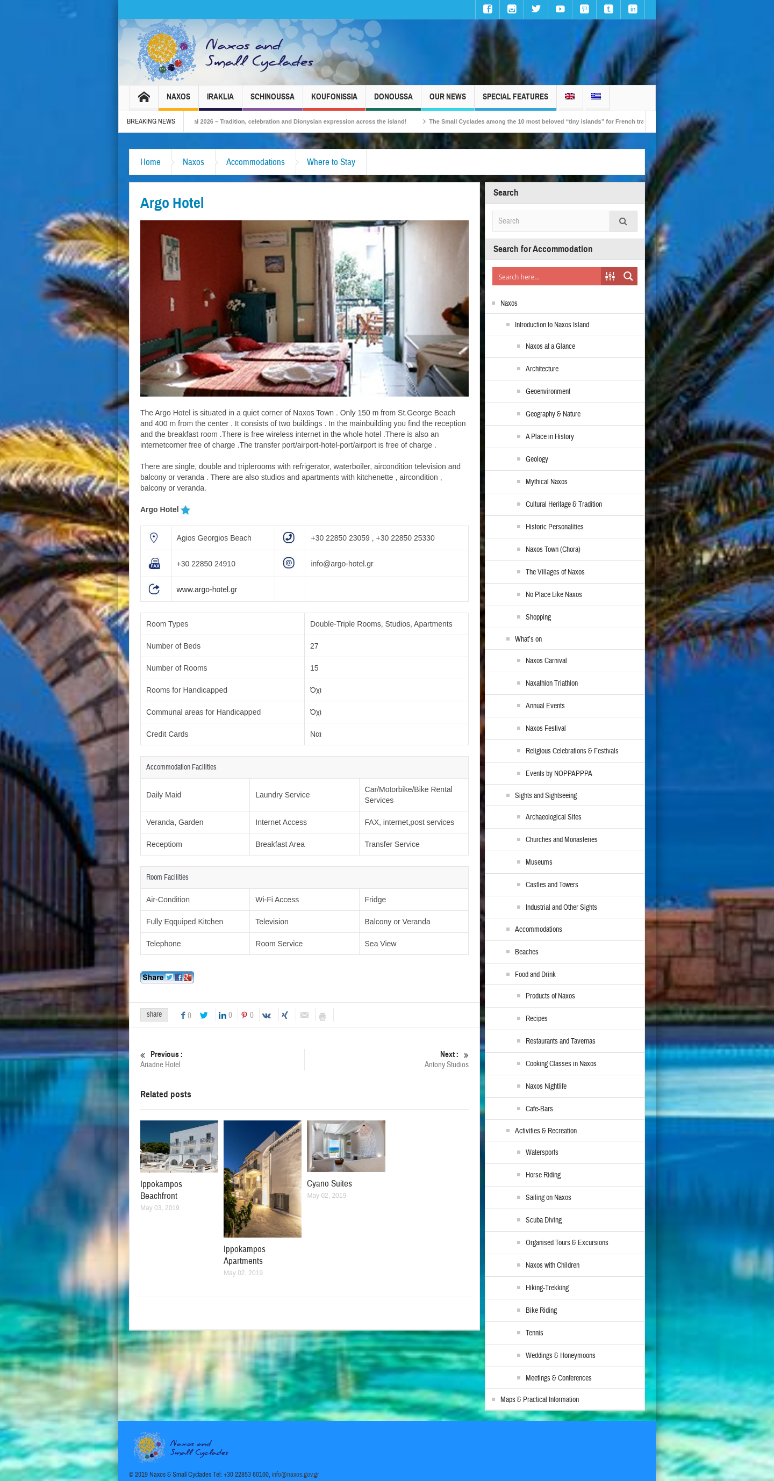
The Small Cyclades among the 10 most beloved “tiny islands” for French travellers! (567, 121)
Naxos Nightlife (546, 1086)
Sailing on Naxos (548, 1198)
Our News (447, 101)
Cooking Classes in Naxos (561, 1064)
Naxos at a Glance (550, 346)
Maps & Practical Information (539, 1400)
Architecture (542, 369)
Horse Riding (543, 1175)
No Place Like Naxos (554, 595)
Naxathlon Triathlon (552, 683)
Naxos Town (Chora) (553, 550)
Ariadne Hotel (222, 1059)
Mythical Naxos (547, 482)
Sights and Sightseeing (546, 796)
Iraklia (220, 101)
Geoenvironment (548, 392)
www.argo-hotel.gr (207, 589)
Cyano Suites (329, 1183)
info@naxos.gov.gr (295, 1474)
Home (150, 162)
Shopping (538, 617)
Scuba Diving (544, 1220)
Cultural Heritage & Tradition (564, 504)
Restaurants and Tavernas (561, 1041)
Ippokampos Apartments (245, 1255)
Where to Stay (331, 162)
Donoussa (393, 101)
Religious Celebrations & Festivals (572, 751)
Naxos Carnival (546, 661)
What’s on (528, 639)
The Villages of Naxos (555, 572)
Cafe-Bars (539, 1109)
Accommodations (255, 162)
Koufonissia (334, 101)
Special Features (515, 101)
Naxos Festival (546, 729)
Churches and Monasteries (562, 840)
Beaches (527, 952)
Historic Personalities (555, 527)
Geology (537, 459)
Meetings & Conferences (559, 1378)
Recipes (537, 1019)
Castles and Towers (552, 885)
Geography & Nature (553, 414)
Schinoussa (272, 101)
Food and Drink (535, 975)
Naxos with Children (552, 1265)
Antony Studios (387, 1059)
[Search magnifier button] (628, 276)
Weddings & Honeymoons (561, 1356)
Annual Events (545, 706)
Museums (539, 862)
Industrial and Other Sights (561, 907)
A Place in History (550, 437)
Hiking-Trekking (547, 1288)
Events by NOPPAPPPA (559, 774)
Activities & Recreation (546, 1131)
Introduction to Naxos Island (552, 325)
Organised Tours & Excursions (567, 1243)
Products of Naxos (550, 996)
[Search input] (547, 276)
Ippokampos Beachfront (161, 1190)
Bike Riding (541, 1310)
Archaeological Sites (554, 817)
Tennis (534, 1333)
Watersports (542, 1153)
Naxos (178, 101)
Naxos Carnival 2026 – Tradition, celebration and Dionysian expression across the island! (300, 121)
